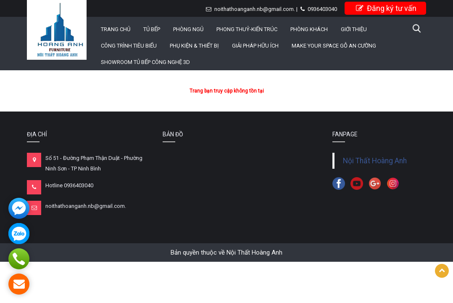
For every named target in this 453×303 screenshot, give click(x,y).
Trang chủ (115, 29)
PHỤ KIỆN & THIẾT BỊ (194, 46)
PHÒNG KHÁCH (309, 29)
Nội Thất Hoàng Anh (375, 161)
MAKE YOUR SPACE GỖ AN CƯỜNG (334, 46)
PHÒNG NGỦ (188, 29)
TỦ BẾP (151, 29)
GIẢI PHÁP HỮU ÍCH (255, 46)
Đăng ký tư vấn (386, 8)
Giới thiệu (354, 29)
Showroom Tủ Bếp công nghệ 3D (145, 62)
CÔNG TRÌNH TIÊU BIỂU (129, 46)
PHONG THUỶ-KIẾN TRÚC (246, 29)
